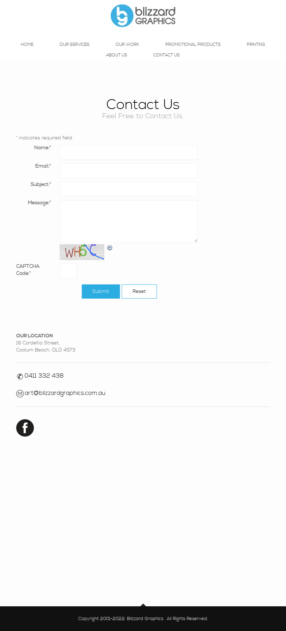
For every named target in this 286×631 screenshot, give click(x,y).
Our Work (127, 52)
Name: (42, 148)
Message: (39, 203)
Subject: (41, 184)
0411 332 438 (44, 376)
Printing (256, 52)
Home (27, 52)
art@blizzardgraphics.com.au (65, 393)
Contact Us (166, 63)
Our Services (75, 52)
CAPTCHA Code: (27, 270)
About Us (116, 63)
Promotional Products (193, 52)
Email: (43, 166)
